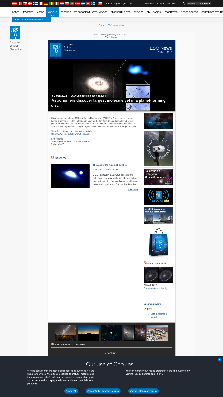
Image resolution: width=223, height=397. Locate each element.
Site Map (171, 3)
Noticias (52, 14)
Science (192, 3)
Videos (40, 12)
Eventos (138, 12)
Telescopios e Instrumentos (90, 12)
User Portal (204, 3)
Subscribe (150, 3)
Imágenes (28, 12)
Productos (171, 12)
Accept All (71, 390)
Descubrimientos (120, 12)
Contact (161, 3)
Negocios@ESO (189, 12)
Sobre (15, 12)
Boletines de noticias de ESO (27, 19)
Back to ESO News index (111, 25)
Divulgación (154, 12)
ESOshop (66, 12)
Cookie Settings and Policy (143, 390)
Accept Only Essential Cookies (103, 390)
